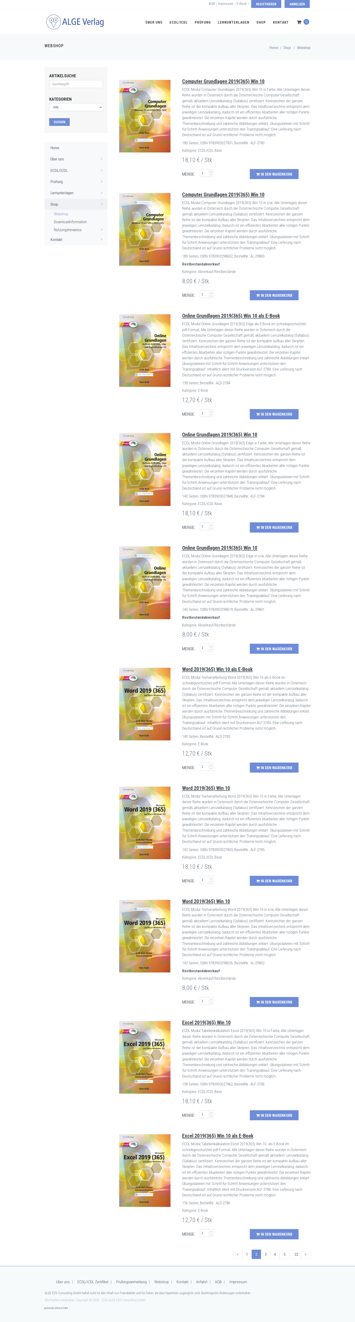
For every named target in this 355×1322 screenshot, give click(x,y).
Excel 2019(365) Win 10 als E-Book (217, 1136)
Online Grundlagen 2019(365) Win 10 (219, 435)
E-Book (242, 4)
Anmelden (297, 4)
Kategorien (60, 99)
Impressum (225, 4)
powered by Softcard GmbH (56, 1308)
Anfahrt (201, 1282)
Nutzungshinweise (79, 229)
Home (273, 48)
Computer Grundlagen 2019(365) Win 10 (223, 81)
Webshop (303, 48)
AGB (212, 4)
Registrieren (266, 4)
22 (296, 1254)
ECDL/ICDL (179, 22)
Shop (261, 22)
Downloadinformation (70, 221)
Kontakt (281, 22)
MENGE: (188, 174)
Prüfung (203, 22)
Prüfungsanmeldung (131, 1282)
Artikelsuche (62, 75)
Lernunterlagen (233, 22)
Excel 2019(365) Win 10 (206, 1022)
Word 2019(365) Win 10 (206, 788)
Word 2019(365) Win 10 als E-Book (217, 669)
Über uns (154, 22)
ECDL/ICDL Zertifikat (92, 1282)
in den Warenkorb (274, 174)
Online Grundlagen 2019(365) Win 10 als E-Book (231, 316)
